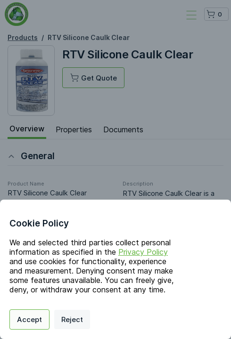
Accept (29, 319)
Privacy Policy (143, 252)
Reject (72, 319)
